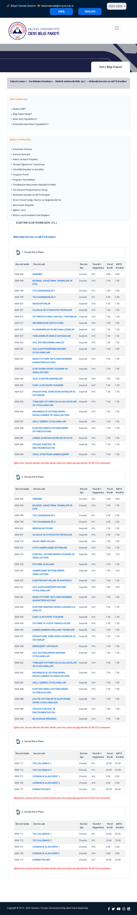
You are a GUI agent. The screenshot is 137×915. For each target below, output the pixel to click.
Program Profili (21, 174)
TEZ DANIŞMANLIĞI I (43, 290)
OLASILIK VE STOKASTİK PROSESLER (52, 310)
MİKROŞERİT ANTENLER (45, 646)
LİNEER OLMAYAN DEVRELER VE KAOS (52, 438)
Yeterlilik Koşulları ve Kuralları (28, 169)
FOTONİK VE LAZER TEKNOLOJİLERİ (51, 623)
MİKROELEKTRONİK (42, 528)
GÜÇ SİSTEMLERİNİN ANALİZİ (48, 342)
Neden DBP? (19, 108)
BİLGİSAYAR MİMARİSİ (44, 718)
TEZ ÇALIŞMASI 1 (41, 763)
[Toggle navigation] (117, 28)
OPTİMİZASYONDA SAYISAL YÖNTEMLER (54, 316)
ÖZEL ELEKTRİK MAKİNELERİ (47, 378)
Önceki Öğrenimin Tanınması (29, 164)
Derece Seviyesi (21, 154)
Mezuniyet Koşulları (23, 205)
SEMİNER (37, 274)
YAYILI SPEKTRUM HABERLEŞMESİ (50, 454)
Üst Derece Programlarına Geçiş (30, 189)
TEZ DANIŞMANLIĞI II (44, 297)
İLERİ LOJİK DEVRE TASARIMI (47, 385)
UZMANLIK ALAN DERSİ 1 (46, 776)
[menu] (29, 116)
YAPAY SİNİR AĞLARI (43, 541)
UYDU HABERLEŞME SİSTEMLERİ (49, 547)
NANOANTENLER (41, 303)
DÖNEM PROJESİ (41, 789)
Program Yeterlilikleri (24, 179)
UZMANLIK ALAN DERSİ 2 (46, 783)
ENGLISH (90, 11)
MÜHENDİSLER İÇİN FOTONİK (48, 323)
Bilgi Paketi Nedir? (22, 114)
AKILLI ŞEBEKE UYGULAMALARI (49, 421)
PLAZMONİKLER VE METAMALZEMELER (53, 329)
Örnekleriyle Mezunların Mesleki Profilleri (34, 184)
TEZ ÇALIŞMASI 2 (41, 770)
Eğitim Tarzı (19, 210)
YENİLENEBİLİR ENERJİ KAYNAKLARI (51, 336)
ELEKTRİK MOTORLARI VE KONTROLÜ (52, 580)
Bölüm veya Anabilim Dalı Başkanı (31, 215)
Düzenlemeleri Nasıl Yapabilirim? (31, 124)
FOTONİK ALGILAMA (43, 564)
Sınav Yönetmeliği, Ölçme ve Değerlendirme (37, 199)
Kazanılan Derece (22, 149)
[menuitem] (29, 109)
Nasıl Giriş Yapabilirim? (25, 119)
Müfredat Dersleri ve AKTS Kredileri (31, 194)
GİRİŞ (61, 11)
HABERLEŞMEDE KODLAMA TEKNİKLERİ (53, 630)
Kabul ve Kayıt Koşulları (25, 159)
